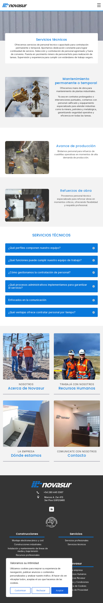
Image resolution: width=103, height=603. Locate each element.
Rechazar (40, 590)
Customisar (20, 590)
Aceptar (59, 590)
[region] (39, 577)
